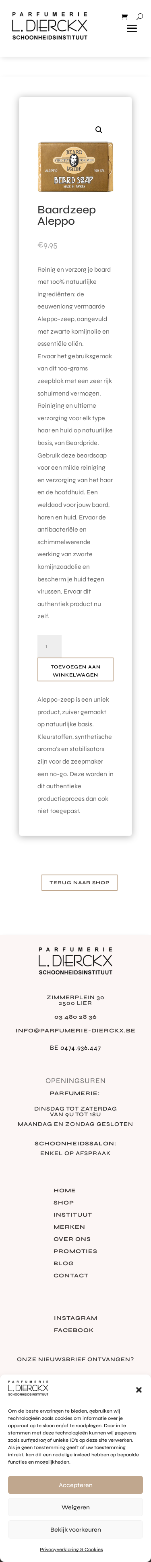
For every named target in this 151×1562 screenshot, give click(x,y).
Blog (64, 1264)
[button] (139, 1390)
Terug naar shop (80, 882)
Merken (69, 1227)
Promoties (75, 1252)
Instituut (73, 1215)
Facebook (74, 1331)
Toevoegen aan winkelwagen (76, 671)
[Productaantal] (49, 646)
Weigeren (76, 1507)
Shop (64, 1203)
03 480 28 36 (75, 1016)
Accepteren (76, 1485)
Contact (71, 1276)
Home (65, 1191)
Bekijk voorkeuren (75, 1529)
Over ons (72, 1239)
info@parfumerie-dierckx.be (76, 1030)
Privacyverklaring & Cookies (71, 1549)
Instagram (75, 1318)
